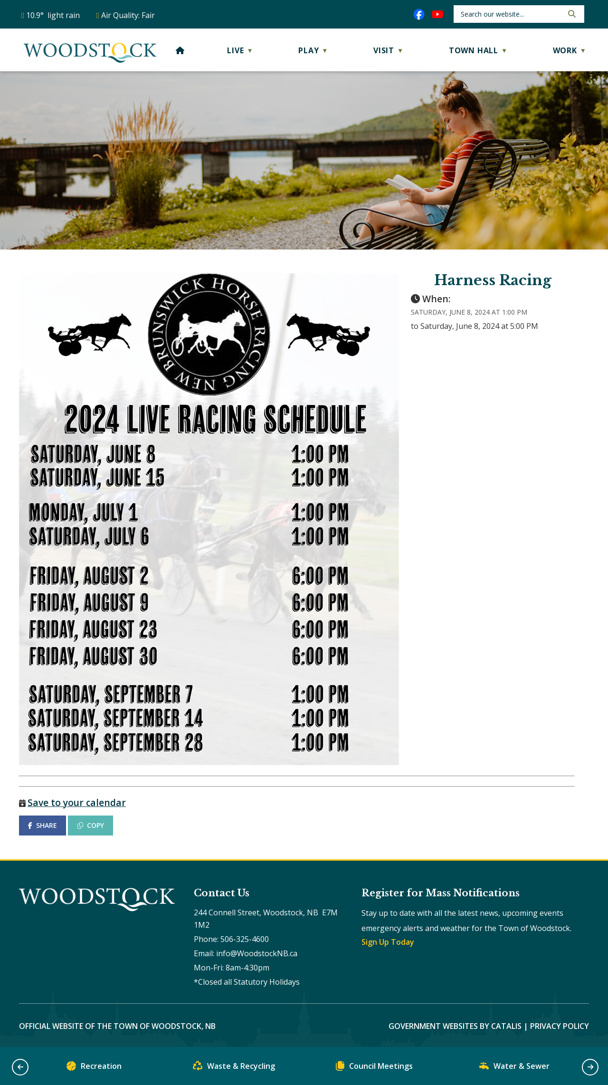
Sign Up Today (387, 942)
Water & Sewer (514, 1068)
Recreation (94, 1068)
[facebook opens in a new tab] (419, 14)
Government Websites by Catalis (455, 1026)
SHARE (42, 825)
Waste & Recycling (234, 1068)
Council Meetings (374, 1068)
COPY (90, 825)
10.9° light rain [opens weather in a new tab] (53, 15)
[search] (511, 14)
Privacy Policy (559, 1026)
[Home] (180, 50)
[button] (571, 14)
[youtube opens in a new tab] (437, 14)
